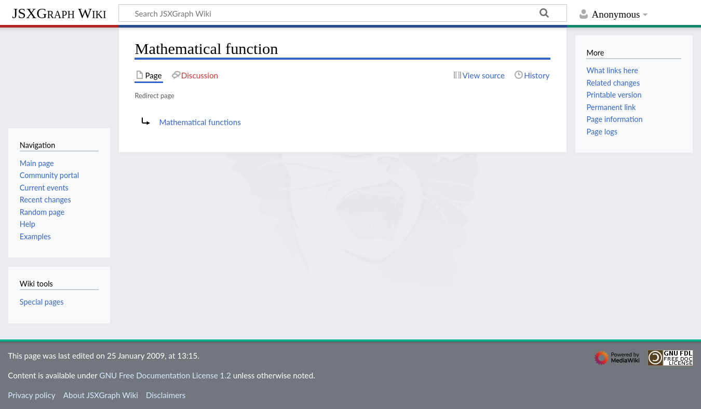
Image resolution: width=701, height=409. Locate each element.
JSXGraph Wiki (59, 13)
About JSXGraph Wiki (100, 395)
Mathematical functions (199, 122)
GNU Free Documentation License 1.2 (165, 375)
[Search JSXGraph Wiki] (343, 13)
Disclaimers (165, 395)
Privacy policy (31, 395)
